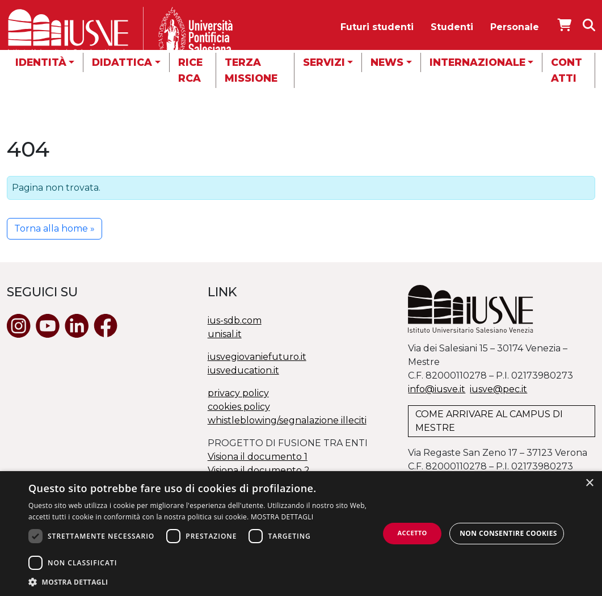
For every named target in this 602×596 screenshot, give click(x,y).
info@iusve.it (436, 389)
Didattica (122, 62)
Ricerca (190, 70)
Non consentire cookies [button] (508, 533)
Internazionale (477, 62)
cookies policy (239, 406)
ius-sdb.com (235, 320)
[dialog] (301, 533)
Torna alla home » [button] (54, 228)
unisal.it (225, 334)
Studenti (452, 27)
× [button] (589, 483)
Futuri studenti (377, 27)
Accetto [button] (412, 532)
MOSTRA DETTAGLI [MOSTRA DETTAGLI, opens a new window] (282, 517)
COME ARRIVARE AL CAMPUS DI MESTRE (489, 421)
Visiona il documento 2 (259, 470)
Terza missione (251, 70)
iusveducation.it (243, 370)
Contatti (566, 70)
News (387, 62)
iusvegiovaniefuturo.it (257, 356)
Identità (40, 62)
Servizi (324, 62)
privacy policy (238, 393)
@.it (498, 389)
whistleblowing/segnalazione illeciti (287, 420)
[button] (203, 581)
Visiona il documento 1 (258, 456)
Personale (514, 27)
